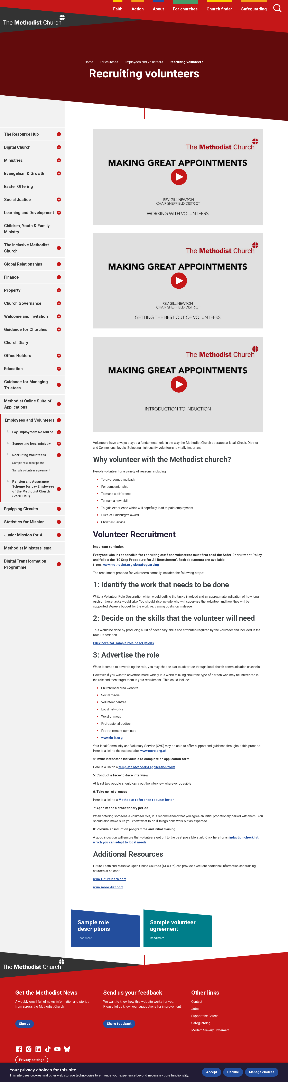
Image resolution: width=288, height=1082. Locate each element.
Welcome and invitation (26, 316)
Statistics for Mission (24, 521)
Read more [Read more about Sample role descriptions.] (85, 938)
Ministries (13, 160)
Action (137, 9)
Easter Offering (18, 186)
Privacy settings (31, 1060)
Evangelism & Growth (24, 173)
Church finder (219, 9)
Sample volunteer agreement (31, 470)
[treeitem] (63, 134)
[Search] (277, 8)
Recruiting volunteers (186, 62)
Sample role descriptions (28, 463)
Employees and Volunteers (144, 62)
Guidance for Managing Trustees (26, 384)
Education (13, 368)
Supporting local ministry (31, 444)
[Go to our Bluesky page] (67, 1049)
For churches (185, 9)
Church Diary (16, 342)
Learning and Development (29, 212)
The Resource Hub (21, 134)
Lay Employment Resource (32, 432)
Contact (196, 1002)
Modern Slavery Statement (210, 1030)
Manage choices (262, 1072)
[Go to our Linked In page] (38, 1049)
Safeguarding (254, 9)
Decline (233, 1072)
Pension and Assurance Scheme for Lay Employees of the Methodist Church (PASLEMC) (33, 489)
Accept (211, 1072)
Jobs (195, 1009)
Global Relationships (23, 264)
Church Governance (22, 303)
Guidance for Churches (25, 329)
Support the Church (204, 1016)
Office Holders (17, 355)
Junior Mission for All (24, 535)
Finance (11, 277)
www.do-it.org (112, 738)
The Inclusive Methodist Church (26, 247)
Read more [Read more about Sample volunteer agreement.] (157, 938)
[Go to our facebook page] (19, 1049)
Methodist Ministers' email (29, 548)
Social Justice (17, 199)
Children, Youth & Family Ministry (27, 228)
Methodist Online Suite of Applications (28, 404)
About (158, 9)
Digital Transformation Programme (25, 564)
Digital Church (17, 147)
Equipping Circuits (21, 508)
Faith (117, 9)
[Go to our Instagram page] (28, 1049)
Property (12, 290)
